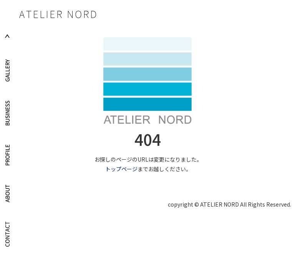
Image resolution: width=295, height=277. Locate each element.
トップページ (121, 169)
